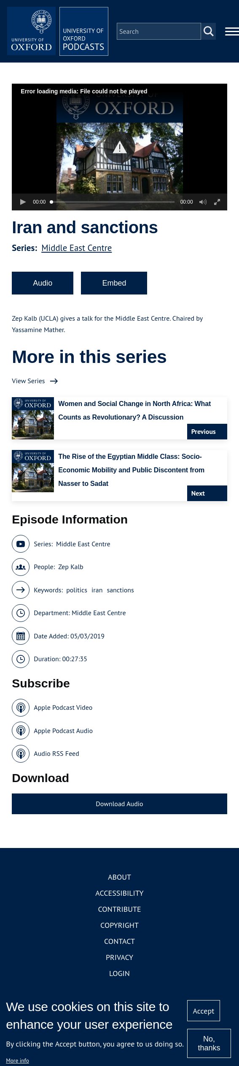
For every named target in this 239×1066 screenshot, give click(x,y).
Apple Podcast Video (63, 707)
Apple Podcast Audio (63, 730)
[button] (119, 147)
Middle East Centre (76, 248)
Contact (119, 941)
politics (76, 590)
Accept (204, 1011)
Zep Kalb (70, 566)
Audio (42, 283)
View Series (28, 380)
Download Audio (119, 803)
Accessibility (119, 893)
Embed (114, 283)
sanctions (120, 590)
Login (119, 973)
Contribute (119, 909)
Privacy (119, 957)
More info (17, 1060)
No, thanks (209, 1043)
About (119, 877)
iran (96, 590)
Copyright (119, 925)
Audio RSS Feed (56, 753)
